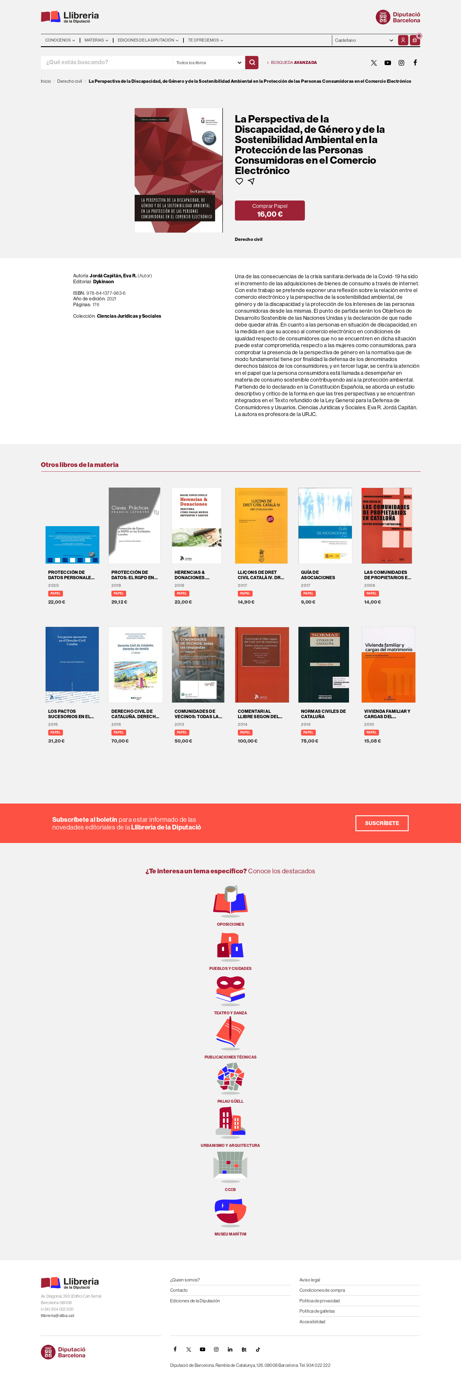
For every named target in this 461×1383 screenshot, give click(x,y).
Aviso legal (310, 1280)
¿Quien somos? (185, 1280)
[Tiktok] (258, 1349)
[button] (415, 40)
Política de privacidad (320, 1301)
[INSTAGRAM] (401, 62)
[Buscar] (251, 62)
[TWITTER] (374, 62)
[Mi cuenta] (403, 40)
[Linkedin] (230, 1349)
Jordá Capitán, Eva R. (113, 276)
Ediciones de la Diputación (195, 1301)
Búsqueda (292, 63)
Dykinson (103, 281)
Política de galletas (317, 1311)
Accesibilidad (312, 1321)
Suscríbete (382, 823)
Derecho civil (249, 239)
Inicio (46, 81)
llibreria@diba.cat (57, 1315)
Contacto (179, 1290)
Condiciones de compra (322, 1290)
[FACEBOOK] (415, 62)
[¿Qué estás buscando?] (107, 62)
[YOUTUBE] (387, 62)
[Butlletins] (244, 1349)
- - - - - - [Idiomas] (364, 40)
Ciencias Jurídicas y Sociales (129, 316)
